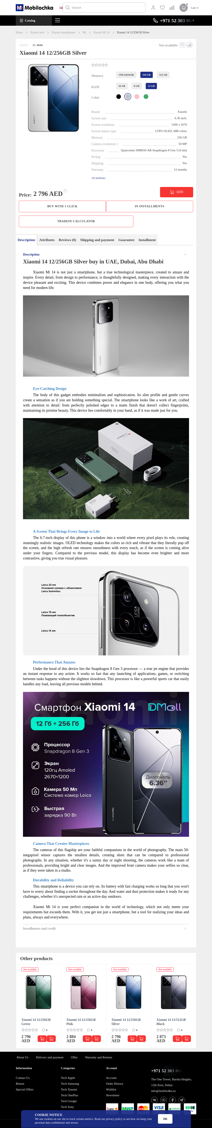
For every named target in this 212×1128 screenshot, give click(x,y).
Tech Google (69, 1101)
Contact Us (23, 1077)
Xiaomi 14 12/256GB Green (36, 1022)
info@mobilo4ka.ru (163, 1091)
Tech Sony (67, 1107)
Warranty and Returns (98, 1057)
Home (19, 32)
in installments (149, 206)
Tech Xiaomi (69, 1089)
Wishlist (111, 1089)
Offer (74, 1057)
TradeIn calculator (76, 221)
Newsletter (112, 1095)
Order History (114, 1083)
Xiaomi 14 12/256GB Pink (81, 1022)
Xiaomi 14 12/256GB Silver (126, 1022)
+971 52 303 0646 (168, 1071)
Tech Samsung (70, 1083)
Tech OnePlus (69, 1095)
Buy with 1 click (62, 206)
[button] (53, 98)
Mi (84, 32)
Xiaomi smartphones (63, 32)
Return (20, 1083)
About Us (22, 1057)
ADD (179, 192)
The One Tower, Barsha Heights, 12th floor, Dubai (171, 1082)
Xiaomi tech (37, 32)
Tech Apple (68, 1077)
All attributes (98, 178)
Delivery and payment (49, 1057)
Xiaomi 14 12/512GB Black (171, 1022)
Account (111, 1077)
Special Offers (25, 1089)
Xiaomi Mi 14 (101, 32)
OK (165, 1119)
